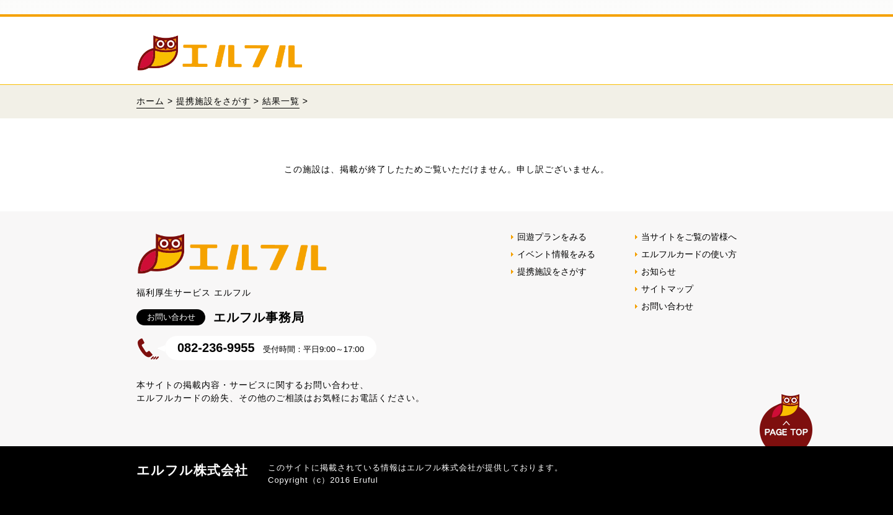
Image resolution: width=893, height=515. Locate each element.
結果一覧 (281, 101)
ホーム (150, 101)
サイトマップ (667, 289)
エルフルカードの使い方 (689, 254)
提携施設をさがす (213, 101)
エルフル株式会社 (192, 470)
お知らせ (658, 271)
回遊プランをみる (552, 237)
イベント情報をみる (556, 254)
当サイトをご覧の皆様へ (689, 237)
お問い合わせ (667, 306)
